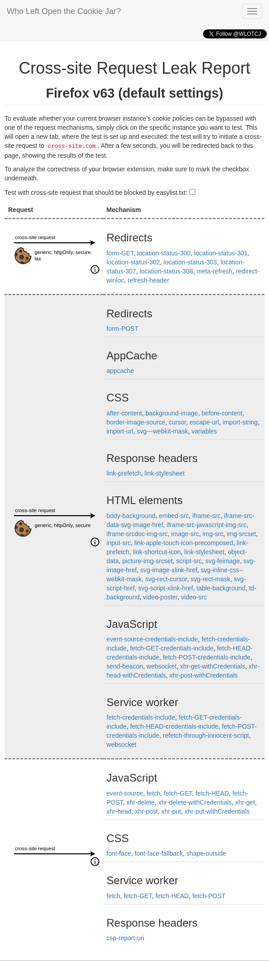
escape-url (204, 422)
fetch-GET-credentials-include (171, 648)
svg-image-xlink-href (168, 570)
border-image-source (136, 422)
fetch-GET (178, 793)
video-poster (160, 597)
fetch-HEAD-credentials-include (174, 726)
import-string (240, 422)
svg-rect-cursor (166, 579)
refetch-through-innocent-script (206, 735)
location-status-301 (220, 253)
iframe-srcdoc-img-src (137, 533)
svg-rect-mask (210, 579)
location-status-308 (166, 271)
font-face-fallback (159, 853)
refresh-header (148, 280)
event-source (125, 793)
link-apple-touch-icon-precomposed (183, 542)
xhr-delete (141, 802)
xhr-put (171, 811)
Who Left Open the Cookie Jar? (64, 11)
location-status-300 (163, 253)
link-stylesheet (165, 473)
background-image (172, 413)
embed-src (174, 515)
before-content (222, 413)
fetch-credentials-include (141, 717)
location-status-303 (190, 262)
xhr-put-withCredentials (217, 811)
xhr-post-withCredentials (204, 675)
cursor (177, 422)
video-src (194, 597)
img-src (213, 533)
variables (204, 431)
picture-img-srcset (148, 561)
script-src (189, 561)
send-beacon (125, 666)
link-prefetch (124, 473)
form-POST (123, 328)
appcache (120, 370)
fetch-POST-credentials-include (206, 657)
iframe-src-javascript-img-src (207, 524)
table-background (221, 588)
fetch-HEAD (212, 793)
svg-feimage (222, 561)
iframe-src (206, 515)
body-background (131, 515)
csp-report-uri (125, 938)
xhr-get (245, 802)
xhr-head (119, 811)
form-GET (120, 253)
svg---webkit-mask (162, 431)
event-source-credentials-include (152, 639)
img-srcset (241, 533)
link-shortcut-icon (157, 552)
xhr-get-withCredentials (212, 666)
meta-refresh (214, 271)
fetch (153, 793)
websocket (161, 666)
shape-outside (206, 853)
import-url (120, 431)
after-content (124, 413)
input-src (119, 542)
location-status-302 (133, 262)
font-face (119, 853)
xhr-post (146, 811)
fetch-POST (208, 896)
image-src (185, 533)
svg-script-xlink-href (165, 588)
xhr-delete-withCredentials (195, 802)
